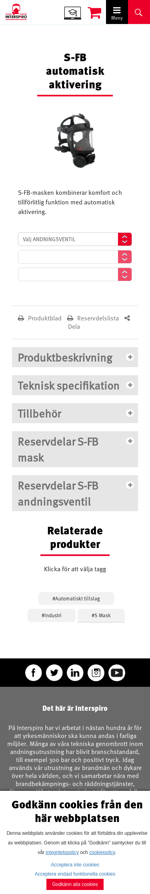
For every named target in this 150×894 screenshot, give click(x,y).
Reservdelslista (93, 318)
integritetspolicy (62, 852)
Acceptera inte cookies (75, 865)
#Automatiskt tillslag (76, 598)
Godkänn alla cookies (75, 884)
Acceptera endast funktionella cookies (75, 874)
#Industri (52, 615)
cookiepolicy (102, 852)
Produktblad (40, 318)
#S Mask (101, 615)
